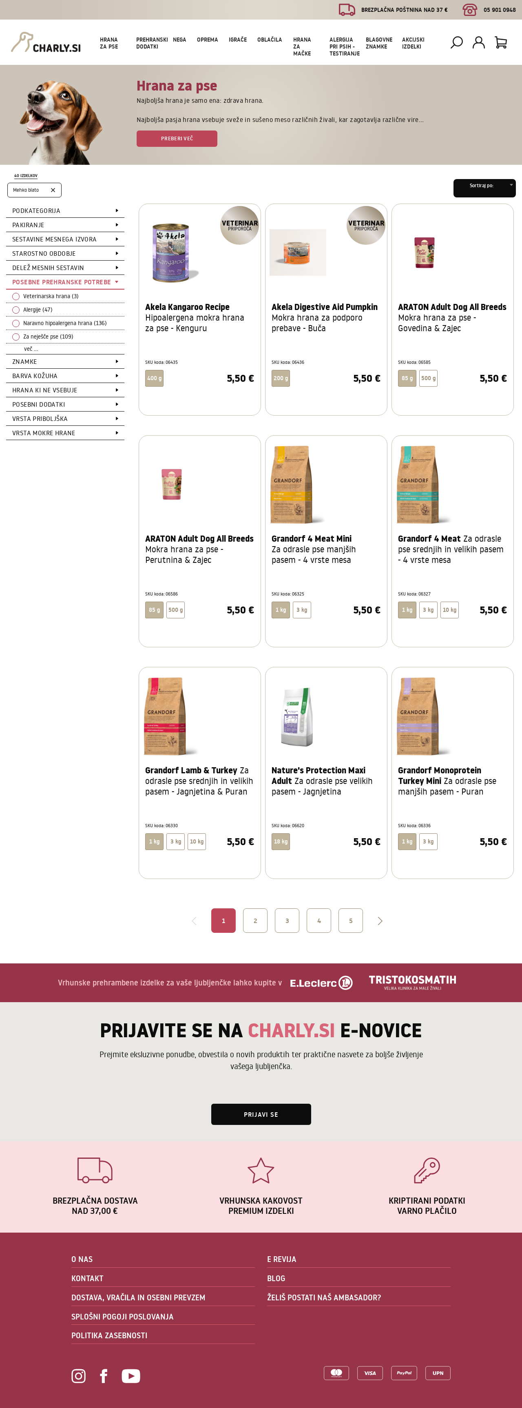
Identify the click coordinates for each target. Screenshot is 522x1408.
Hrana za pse (109, 43)
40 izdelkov (26, 175)
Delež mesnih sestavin (48, 267)
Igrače (238, 39)
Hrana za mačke (302, 46)
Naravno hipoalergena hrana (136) (65, 323)
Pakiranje (28, 225)
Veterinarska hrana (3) (51, 296)
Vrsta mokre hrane (43, 433)
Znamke (24, 361)
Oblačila (269, 39)
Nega (179, 39)
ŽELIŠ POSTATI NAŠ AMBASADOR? (324, 1297)
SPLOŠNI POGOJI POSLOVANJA (122, 1316)
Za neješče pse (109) (48, 336)
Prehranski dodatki (152, 43)
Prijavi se (261, 1114)
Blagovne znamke (379, 43)
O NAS (82, 1259)
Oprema (207, 39)
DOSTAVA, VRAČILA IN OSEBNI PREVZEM (138, 1297)
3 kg (301, 610)
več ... (31, 348)
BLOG (276, 1278)
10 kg (449, 610)
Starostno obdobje (44, 253)
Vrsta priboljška (40, 418)
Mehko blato (26, 190)
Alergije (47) (38, 309)
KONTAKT (87, 1278)
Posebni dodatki (38, 404)
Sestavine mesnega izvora (54, 239)
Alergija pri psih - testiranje (345, 46)
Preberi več (177, 138)
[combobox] (484, 188)
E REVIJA (281, 1259)
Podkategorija (36, 210)
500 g (428, 378)
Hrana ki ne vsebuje (44, 390)
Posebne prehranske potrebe (61, 281)
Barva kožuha (35, 376)
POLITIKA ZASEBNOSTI (109, 1335)
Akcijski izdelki (413, 43)
